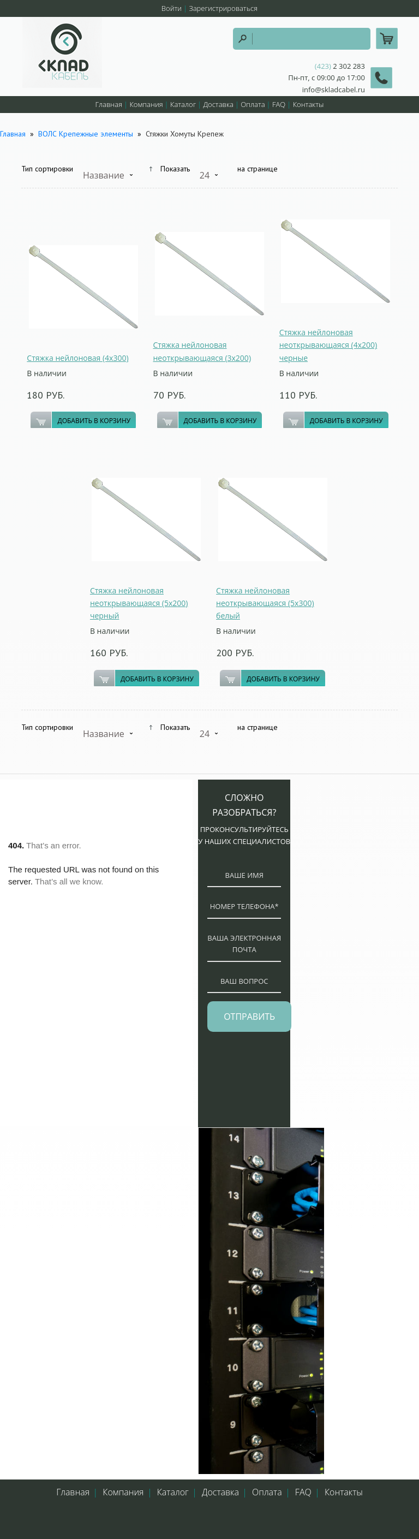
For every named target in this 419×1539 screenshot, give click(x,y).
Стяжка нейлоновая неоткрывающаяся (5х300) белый (265, 603)
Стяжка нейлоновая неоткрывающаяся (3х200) (202, 351)
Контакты (308, 104)
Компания (146, 104)
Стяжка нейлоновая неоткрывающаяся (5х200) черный (139, 603)
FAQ (278, 104)
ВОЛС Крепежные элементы (85, 134)
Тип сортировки (47, 169)
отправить (249, 1017)
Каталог (183, 104)
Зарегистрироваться (223, 8)
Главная (108, 104)
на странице (257, 169)
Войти (171, 8)
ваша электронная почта (244, 943)
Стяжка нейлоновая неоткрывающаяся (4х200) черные (328, 345)
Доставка (218, 104)
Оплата (253, 104)
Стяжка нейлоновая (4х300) (77, 358)
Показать (175, 169)
